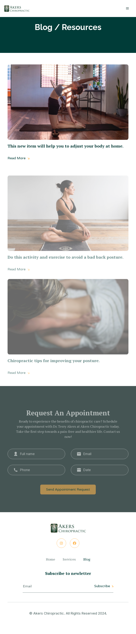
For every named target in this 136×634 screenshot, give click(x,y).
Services (69, 559)
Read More (19, 159)
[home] (16, 8)
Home (50, 559)
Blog (86, 559)
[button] (127, 8)
